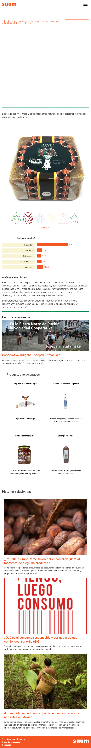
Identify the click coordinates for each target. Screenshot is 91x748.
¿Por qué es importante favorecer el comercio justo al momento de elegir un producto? (42, 561)
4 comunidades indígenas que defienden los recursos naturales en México (41, 715)
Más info (46, 227)
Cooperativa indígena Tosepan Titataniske (31, 355)
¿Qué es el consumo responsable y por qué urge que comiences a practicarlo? (40, 640)
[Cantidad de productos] (77, 21)
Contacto (6, 745)
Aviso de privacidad (11, 742)
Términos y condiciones (13, 739)
